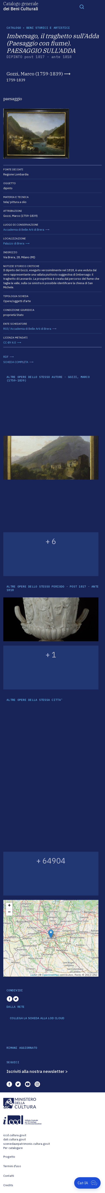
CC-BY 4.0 (9, 342)
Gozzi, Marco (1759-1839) (35, 74)
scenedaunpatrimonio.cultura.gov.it (26, 1144)
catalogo (14, 28)
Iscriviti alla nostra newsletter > (37, 1071)
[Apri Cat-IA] (87, 1183)
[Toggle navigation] (81, 6)
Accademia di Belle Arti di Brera (23, 229)
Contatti (8, 1176)
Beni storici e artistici (48, 28)
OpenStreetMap (50, 974)
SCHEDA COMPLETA (15, 362)
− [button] (9, 912)
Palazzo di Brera (13, 243)
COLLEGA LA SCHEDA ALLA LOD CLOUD (37, 1018)
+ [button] (9, 906)
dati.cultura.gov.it (14, 1139)
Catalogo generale (20, 6)
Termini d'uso (12, 1166)
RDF (6, 357)
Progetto (9, 1157)
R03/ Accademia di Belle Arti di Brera (27, 329)
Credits (8, 1185)
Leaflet (33, 974)
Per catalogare (13, 1148)
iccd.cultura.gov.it (14, 1135)
